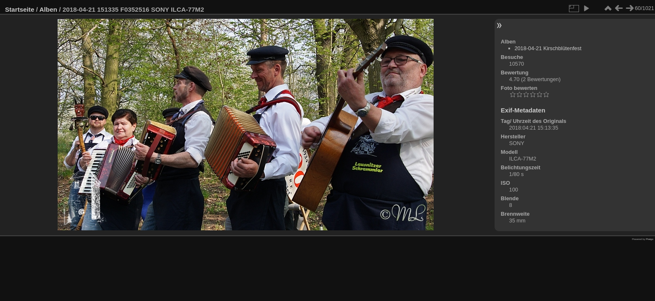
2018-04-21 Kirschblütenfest (548, 48)
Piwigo (649, 239)
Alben (48, 9)
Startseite (19, 9)
